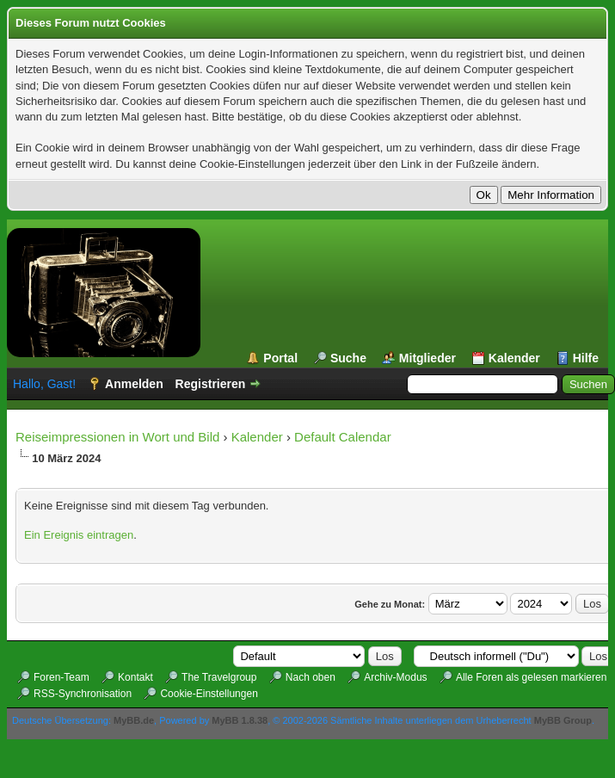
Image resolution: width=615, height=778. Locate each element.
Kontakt (135, 677)
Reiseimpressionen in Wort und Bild (117, 436)
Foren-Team (61, 677)
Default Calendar (342, 436)
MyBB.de (134, 720)
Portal (280, 358)
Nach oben (310, 677)
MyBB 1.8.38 (240, 720)
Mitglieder (427, 358)
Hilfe (586, 358)
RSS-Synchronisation (83, 694)
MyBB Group (563, 720)
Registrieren (210, 384)
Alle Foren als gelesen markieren (531, 677)
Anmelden (134, 384)
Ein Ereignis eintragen (78, 534)
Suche (348, 358)
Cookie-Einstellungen (208, 694)
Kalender (514, 358)
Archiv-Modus (395, 677)
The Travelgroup (218, 677)
